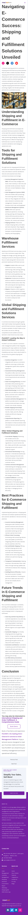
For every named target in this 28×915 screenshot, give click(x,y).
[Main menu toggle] (25, 2)
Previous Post (14, 759)
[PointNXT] (5, 2)
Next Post (14, 763)
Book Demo (14, 726)
